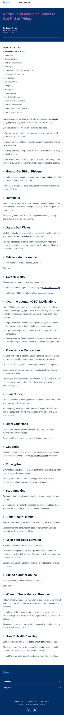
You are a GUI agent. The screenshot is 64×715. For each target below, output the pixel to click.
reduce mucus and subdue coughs (33, 482)
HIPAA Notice (44, 701)
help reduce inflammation (23, 236)
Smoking (6, 496)
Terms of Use (32, 701)
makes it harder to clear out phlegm (18, 531)
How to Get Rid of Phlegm (15, 51)
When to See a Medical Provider (17, 109)
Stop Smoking (10, 93)
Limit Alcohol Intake (12, 97)
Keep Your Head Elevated (15, 101)
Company (32, 681)
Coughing (8, 86)
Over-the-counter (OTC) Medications (19, 70)
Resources (32, 688)
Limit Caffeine (10, 78)
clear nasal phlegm (51, 288)
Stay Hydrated (10, 67)
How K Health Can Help (14, 112)
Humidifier (9, 55)
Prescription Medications (14, 74)
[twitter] (35, 710)
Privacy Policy (19, 701)
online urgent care (37, 642)
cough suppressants (39, 456)
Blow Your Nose (11, 82)
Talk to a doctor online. (13, 63)
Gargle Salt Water (12, 59)
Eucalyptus (9, 90)
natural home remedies (42, 177)
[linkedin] (29, 710)
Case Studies (24, 3)
